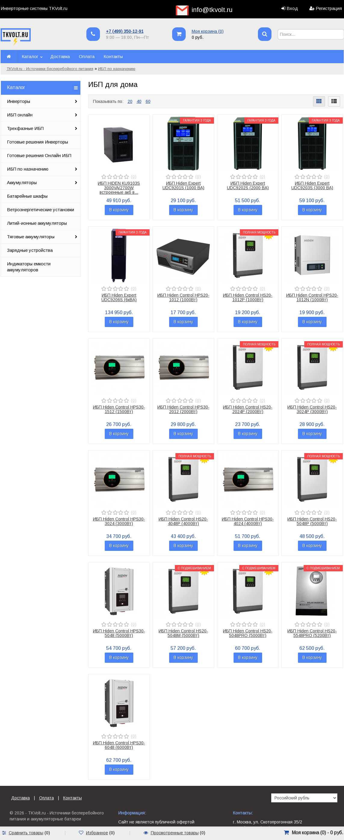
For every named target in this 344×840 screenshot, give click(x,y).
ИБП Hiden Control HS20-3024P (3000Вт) (312, 409)
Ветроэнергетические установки (40, 209)
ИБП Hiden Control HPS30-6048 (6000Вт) (119, 745)
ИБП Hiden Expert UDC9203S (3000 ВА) (312, 185)
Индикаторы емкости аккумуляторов (29, 266)
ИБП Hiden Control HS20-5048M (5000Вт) (183, 633)
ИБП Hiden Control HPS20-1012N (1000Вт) (312, 297)
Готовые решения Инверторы (37, 141)
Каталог (30, 56)
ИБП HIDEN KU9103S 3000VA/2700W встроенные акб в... (119, 188)
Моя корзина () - (317, 832)
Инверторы (18, 101)
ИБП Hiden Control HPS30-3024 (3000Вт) (119, 521)
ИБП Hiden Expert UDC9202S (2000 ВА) (248, 185)
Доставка (60, 56)
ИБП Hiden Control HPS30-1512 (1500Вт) (119, 409)
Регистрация (329, 8)
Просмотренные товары (175, 832)
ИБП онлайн (20, 114)
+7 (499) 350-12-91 (125, 31)
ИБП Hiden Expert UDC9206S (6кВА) (119, 297)
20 (130, 101)
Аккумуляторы (22, 182)
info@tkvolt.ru (212, 10)
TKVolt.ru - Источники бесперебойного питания (50, 68)
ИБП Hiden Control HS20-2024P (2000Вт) (247, 409)
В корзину (119, 209)
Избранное (97, 832)
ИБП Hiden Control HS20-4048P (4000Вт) (183, 521)
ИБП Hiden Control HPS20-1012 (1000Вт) (183, 297)
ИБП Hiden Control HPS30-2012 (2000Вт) (183, 409)
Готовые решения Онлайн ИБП (39, 155)
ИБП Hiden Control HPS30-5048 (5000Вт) (119, 633)
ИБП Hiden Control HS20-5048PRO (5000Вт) (247, 633)
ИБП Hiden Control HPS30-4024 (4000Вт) (248, 521)
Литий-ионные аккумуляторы (37, 223)
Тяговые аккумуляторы (30, 236)
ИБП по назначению (116, 68)
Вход (292, 8)
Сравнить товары (26, 832)
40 (139, 101)
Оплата (87, 56)
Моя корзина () (208, 31)
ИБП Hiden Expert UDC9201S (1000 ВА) (183, 185)
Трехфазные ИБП (25, 128)
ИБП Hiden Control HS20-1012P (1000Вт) (247, 297)
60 (148, 101)
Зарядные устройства (30, 250)
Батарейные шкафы (27, 196)
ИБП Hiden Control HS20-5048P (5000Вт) (312, 521)
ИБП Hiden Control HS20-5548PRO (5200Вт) (312, 633)
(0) (133, 176)
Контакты (113, 56)
